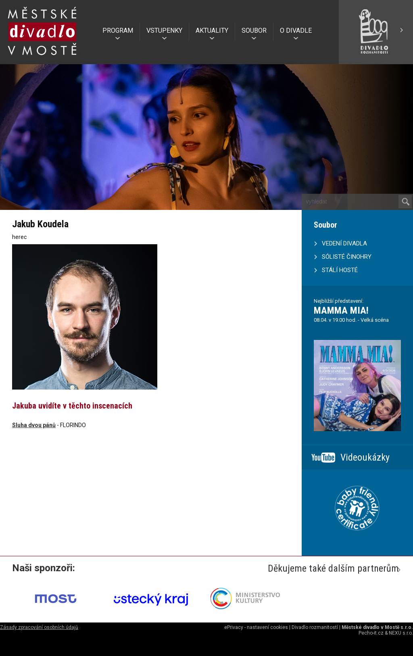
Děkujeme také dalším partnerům (333, 568)
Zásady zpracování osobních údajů (39, 627)
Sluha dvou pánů (34, 425)
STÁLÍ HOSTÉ (340, 270)
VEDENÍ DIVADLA (344, 243)
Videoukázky (365, 457)
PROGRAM (117, 30)
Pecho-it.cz (371, 633)
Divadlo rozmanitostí (315, 627)
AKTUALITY (212, 30)
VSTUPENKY (164, 30)
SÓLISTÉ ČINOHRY (346, 256)
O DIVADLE (296, 30)
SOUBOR (254, 30)
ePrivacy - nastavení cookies (256, 627)
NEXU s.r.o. (401, 633)
